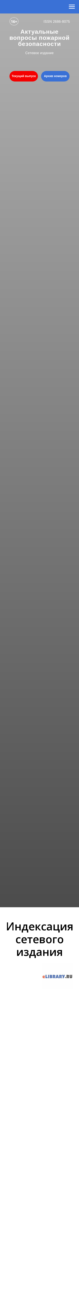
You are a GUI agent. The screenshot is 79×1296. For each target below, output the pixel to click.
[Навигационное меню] (72, 7)
